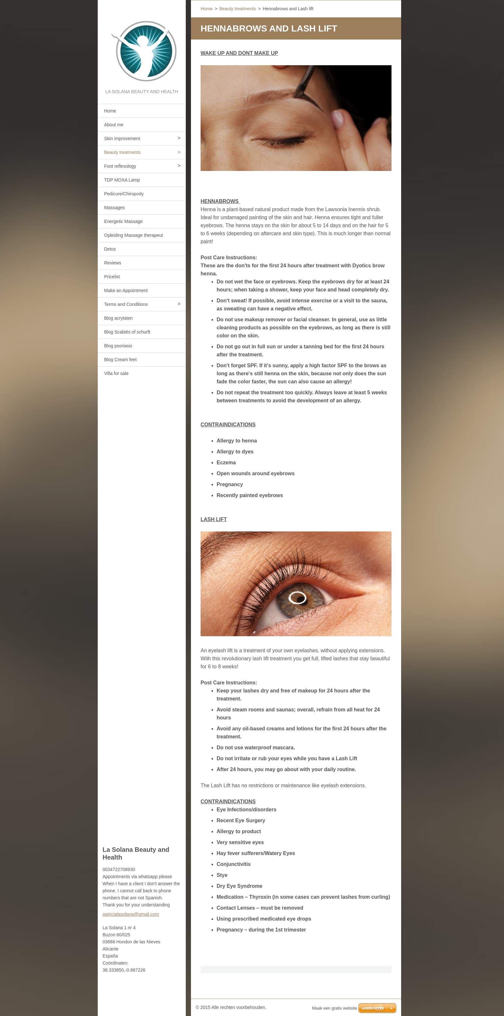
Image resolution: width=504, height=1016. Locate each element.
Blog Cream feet (120, 359)
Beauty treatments (122, 152)
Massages (114, 207)
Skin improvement (122, 138)
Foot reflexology (120, 166)
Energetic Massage (123, 221)
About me (113, 124)
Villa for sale (116, 373)
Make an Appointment (126, 290)
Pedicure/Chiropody (124, 193)
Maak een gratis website (334, 1008)
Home (110, 110)
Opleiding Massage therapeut (133, 235)
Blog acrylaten (118, 318)
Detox (110, 249)
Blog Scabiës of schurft (127, 331)
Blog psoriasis (118, 345)
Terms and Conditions (126, 304)
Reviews (112, 262)
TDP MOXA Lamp (122, 180)
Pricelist (112, 276)
